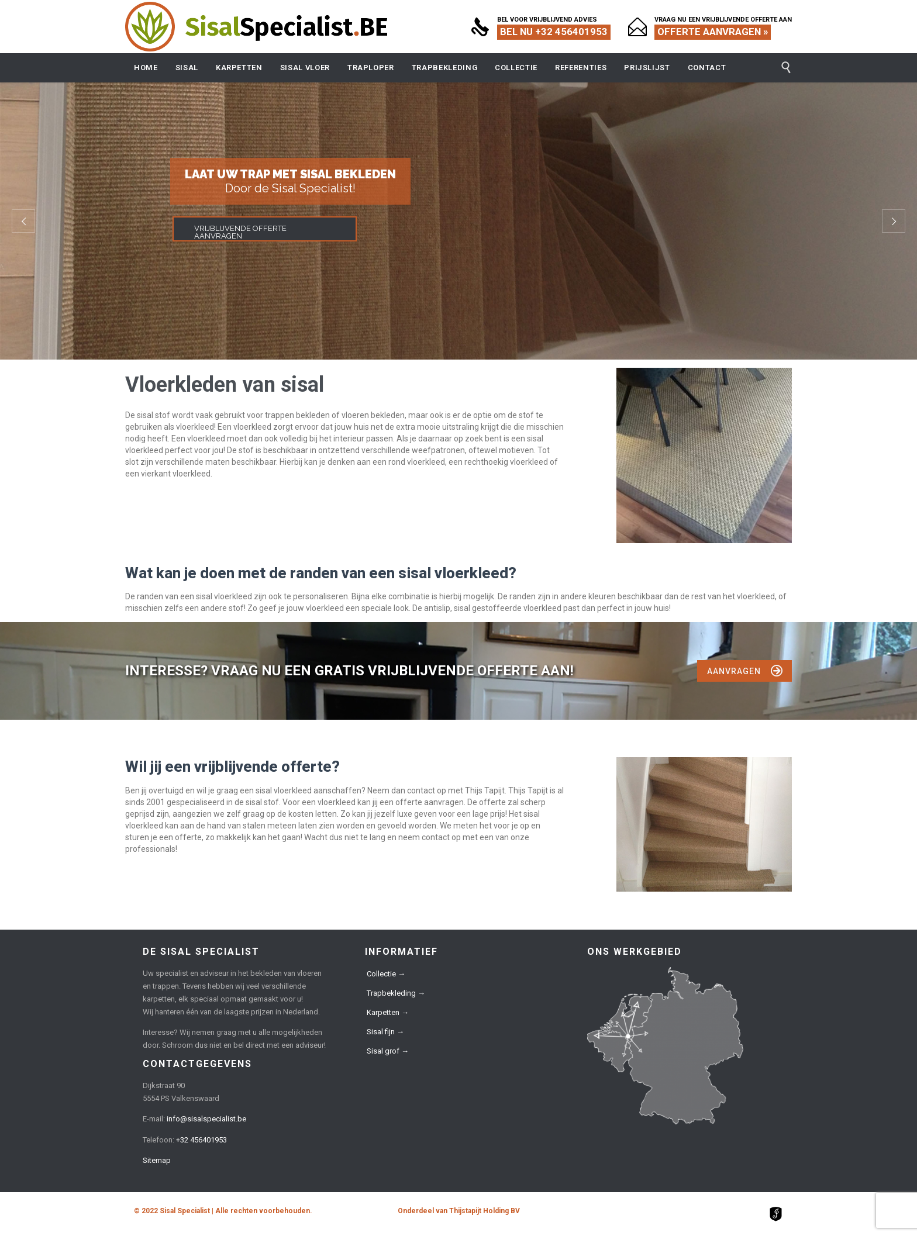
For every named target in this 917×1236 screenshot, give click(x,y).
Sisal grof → (388, 1051)
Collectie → (386, 973)
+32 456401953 (201, 1139)
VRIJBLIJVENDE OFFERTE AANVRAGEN (240, 232)
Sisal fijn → (385, 1031)
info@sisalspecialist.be (206, 1118)
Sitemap (157, 1160)
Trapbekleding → (396, 993)
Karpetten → (388, 1012)
